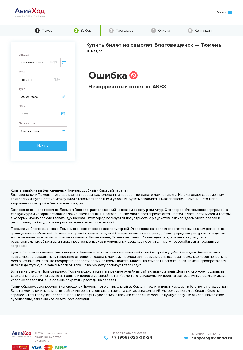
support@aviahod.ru (211, 338)
